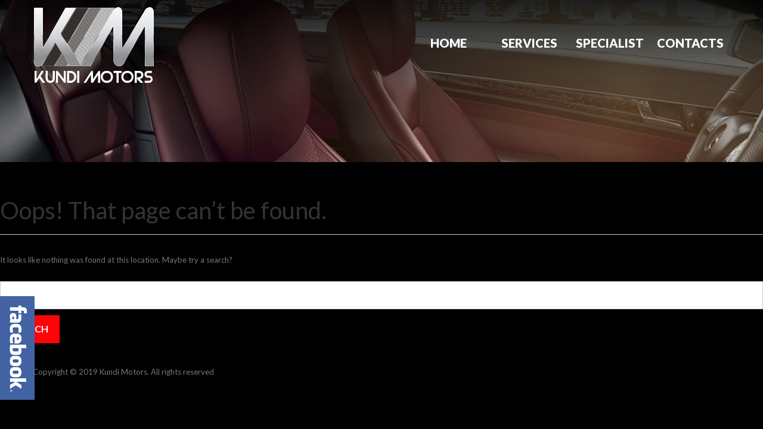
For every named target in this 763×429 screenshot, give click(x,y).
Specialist (610, 43)
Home (448, 43)
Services (529, 43)
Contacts (690, 43)
